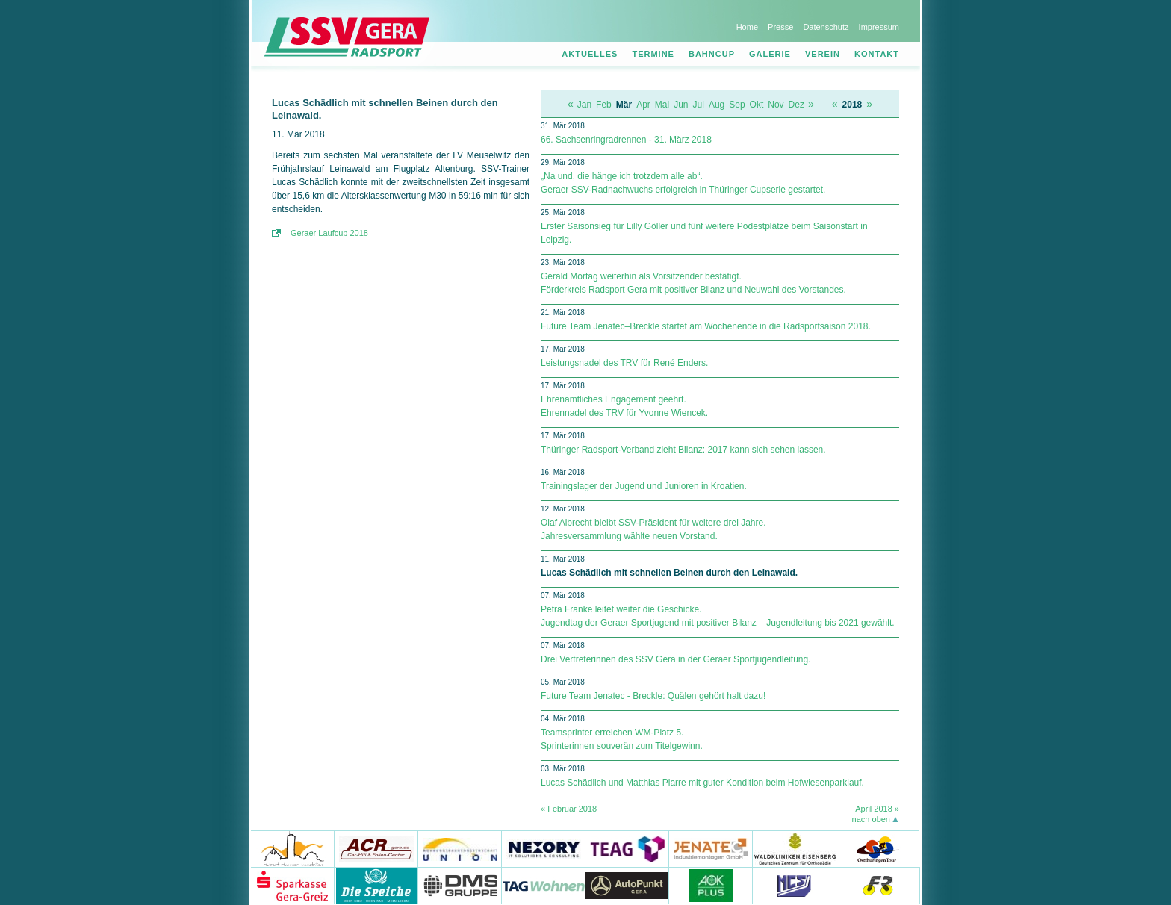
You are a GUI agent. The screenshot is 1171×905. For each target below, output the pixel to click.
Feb (604, 104)
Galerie (770, 53)
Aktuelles (590, 53)
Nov (775, 104)
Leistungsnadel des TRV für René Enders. (624, 363)
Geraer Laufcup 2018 (329, 232)
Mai (662, 104)
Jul (698, 104)
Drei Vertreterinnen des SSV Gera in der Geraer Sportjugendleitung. (676, 659)
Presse (780, 26)
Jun (681, 104)
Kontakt (876, 53)
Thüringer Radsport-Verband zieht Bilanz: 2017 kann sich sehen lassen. (683, 449)
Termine (653, 53)
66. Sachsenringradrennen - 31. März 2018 (626, 139)
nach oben (871, 819)
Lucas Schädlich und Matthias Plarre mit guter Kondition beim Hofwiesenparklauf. (702, 782)
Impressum (879, 26)
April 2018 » (877, 808)
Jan (584, 104)
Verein (822, 53)
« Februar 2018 (569, 808)
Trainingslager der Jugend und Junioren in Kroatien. (644, 486)
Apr (643, 104)
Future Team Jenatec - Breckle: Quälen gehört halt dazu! (653, 696)
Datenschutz (825, 26)
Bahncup (712, 53)
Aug (716, 104)
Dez (796, 104)
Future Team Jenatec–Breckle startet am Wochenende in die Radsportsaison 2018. (706, 326)
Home (747, 26)
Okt (757, 104)
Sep (737, 104)
